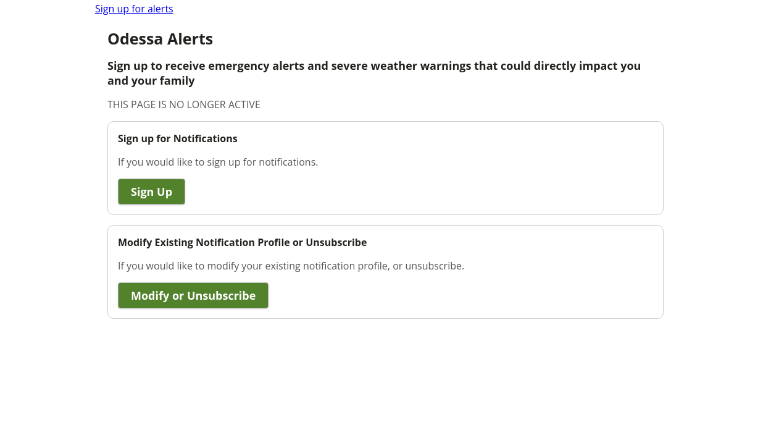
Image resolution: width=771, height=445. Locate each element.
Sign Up (151, 191)
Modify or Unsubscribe (193, 295)
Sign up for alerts (134, 8)
